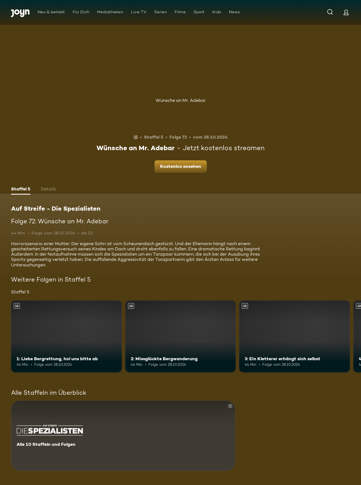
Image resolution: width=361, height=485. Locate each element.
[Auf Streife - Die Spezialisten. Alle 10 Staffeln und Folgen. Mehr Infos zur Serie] (123, 436)
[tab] (21, 190)
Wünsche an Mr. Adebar (181, 100)
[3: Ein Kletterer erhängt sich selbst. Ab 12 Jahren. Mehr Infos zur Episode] (294, 336)
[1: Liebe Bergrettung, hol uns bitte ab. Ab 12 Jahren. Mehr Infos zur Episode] (66, 336)
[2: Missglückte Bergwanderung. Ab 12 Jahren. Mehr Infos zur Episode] (180, 336)
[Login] (346, 12)
